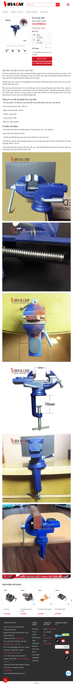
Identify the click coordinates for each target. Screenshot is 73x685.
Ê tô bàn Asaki (60, 609)
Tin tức (34, 632)
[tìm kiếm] (58, 4)
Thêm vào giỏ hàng (42, 63)
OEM (43, 28)
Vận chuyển (35, 655)
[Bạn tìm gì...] (43, 4)
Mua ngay (42, 59)
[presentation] (1, 600)
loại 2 (43, 36)
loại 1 (43, 41)
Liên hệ (34, 634)
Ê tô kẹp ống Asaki (44, 609)
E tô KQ (6, 609)
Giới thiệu (35, 629)
